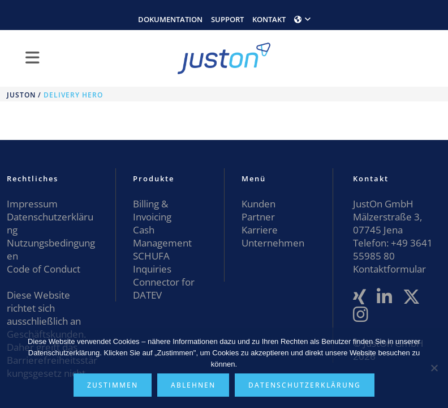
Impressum (32, 203)
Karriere (260, 229)
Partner (258, 216)
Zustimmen (112, 385)
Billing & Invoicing (152, 210)
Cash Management (162, 236)
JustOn (21, 95)
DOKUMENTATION (170, 19)
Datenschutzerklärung (304, 385)
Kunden (258, 203)
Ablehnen (193, 385)
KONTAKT (269, 19)
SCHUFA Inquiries (152, 262)
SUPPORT (227, 19)
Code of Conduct (43, 268)
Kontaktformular (389, 268)
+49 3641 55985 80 (393, 249)
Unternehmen (273, 242)
